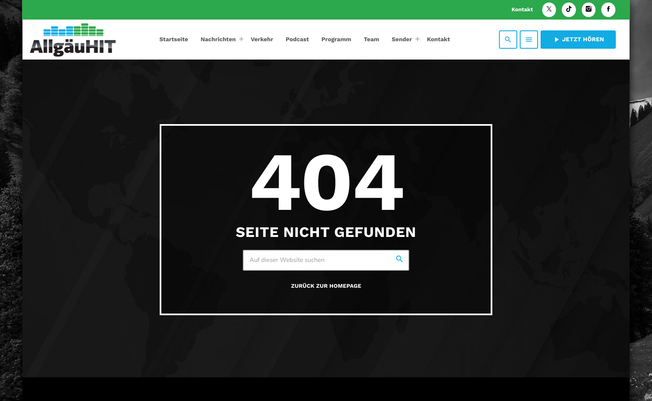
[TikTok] (569, 9)
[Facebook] (608, 9)
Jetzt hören (578, 39)
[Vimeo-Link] (73, 39)
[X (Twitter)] (549, 9)
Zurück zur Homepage (326, 286)
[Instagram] (589, 9)
